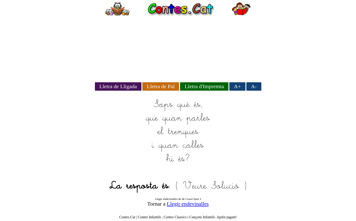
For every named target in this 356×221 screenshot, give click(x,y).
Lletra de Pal (161, 86)
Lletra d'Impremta (204, 86)
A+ (237, 86)
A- (254, 86)
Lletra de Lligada (118, 86)
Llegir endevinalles (188, 204)
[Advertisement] (178, 47)
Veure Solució (211, 186)
